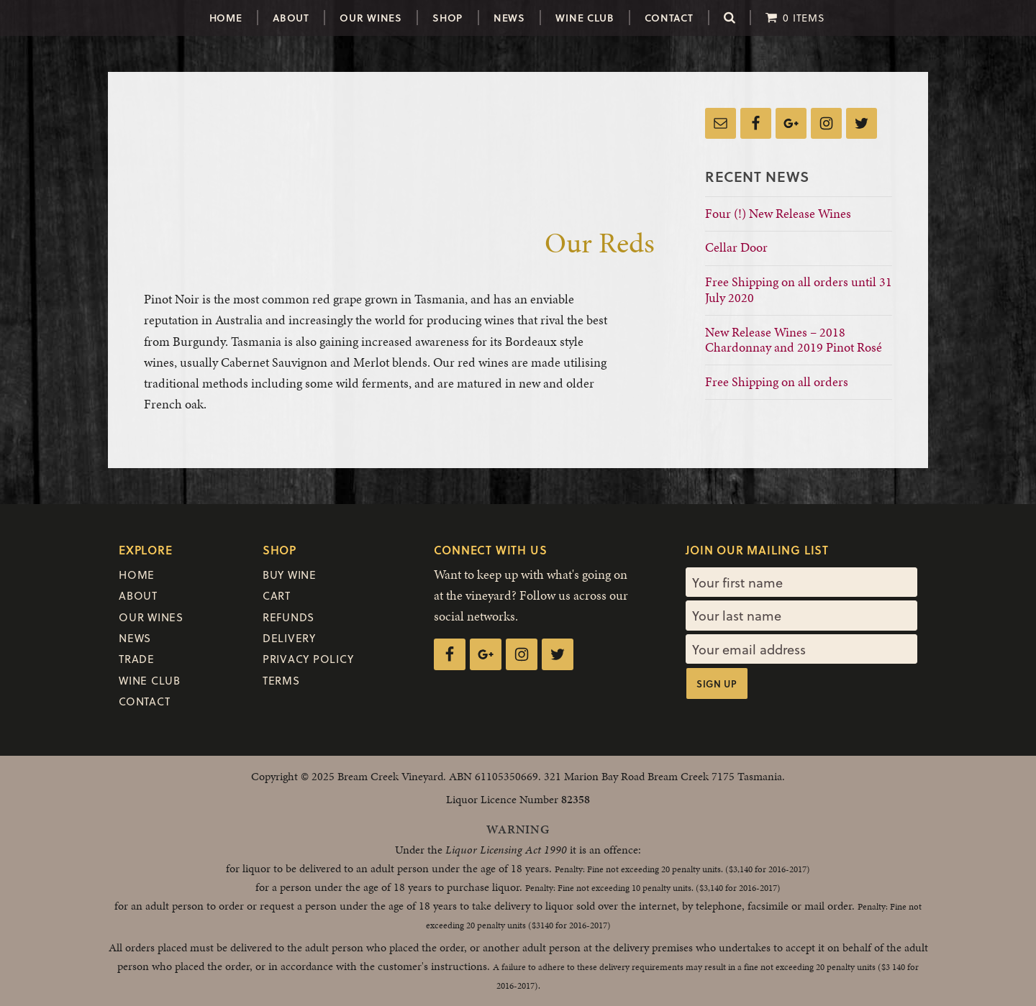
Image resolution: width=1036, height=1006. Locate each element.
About (291, 17)
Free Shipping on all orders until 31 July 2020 (798, 289)
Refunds (288, 617)
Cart (277, 595)
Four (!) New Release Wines (778, 213)
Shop (447, 17)
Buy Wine (290, 574)
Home (225, 17)
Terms (281, 680)
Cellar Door (736, 247)
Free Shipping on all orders (776, 381)
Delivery (289, 638)
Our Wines (370, 17)
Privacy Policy (308, 659)
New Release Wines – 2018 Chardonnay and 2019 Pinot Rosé (796, 340)
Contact (669, 17)
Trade (137, 659)
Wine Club (584, 17)
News (509, 17)
